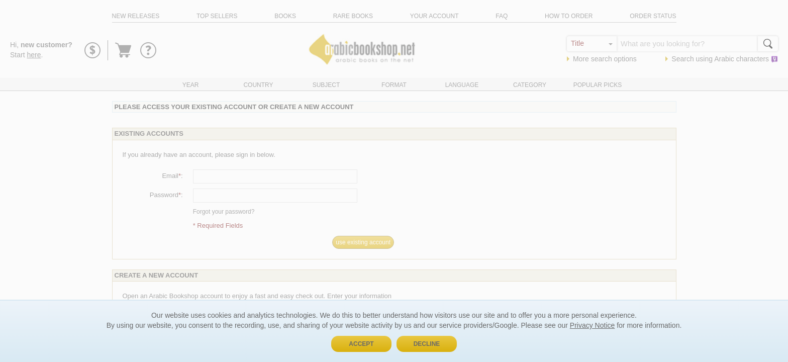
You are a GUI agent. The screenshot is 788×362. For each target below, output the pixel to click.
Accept (361, 343)
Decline (427, 343)
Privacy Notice (592, 325)
